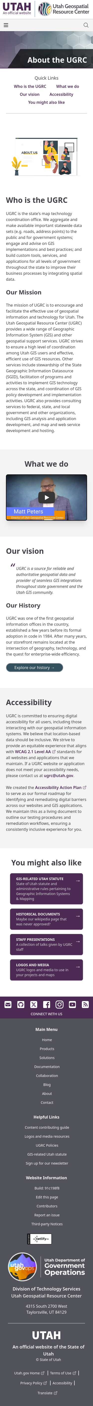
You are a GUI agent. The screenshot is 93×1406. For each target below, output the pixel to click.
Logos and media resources (47, 1136)
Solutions (47, 1057)
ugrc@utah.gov (58, 775)
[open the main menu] (6, 25)
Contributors (47, 1206)
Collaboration (47, 1075)
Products (47, 1048)
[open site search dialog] (86, 25)
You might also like (46, 102)
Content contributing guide (47, 1127)
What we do (67, 86)
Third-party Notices (47, 1224)
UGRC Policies (47, 1145)
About (47, 1093)
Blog (47, 1084)
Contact (47, 1102)
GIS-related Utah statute (47, 1154)
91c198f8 (52, 1188)
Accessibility (61, 94)
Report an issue (47, 1215)
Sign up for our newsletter (47, 1163)
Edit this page (47, 1197)
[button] (46, 497)
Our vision (30, 94)
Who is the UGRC (30, 86)
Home (47, 1039)
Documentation (47, 1066)
